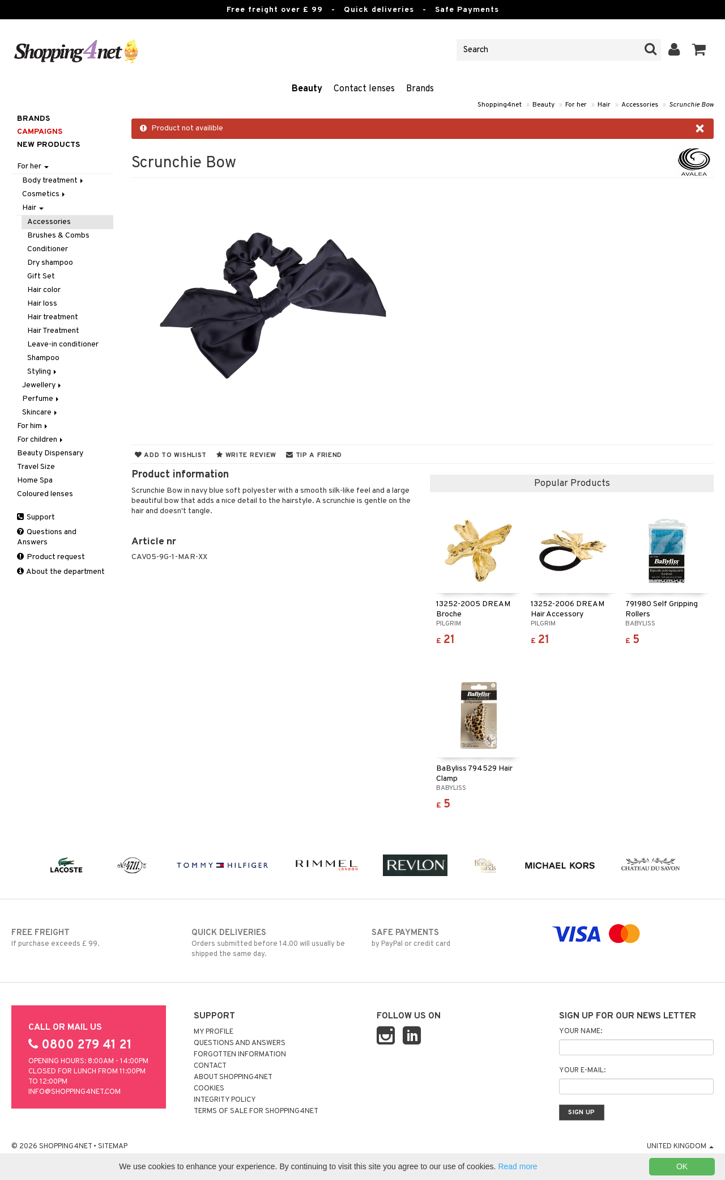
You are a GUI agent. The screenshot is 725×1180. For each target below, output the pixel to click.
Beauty (307, 89)
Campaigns (39, 132)
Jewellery (42, 385)
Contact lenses (364, 89)
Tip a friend (314, 455)
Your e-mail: (582, 1070)
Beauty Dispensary (50, 453)
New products (48, 145)
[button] (699, 50)
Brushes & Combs (58, 235)
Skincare (40, 412)
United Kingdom (680, 1146)
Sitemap (112, 1146)
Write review (246, 455)
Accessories (639, 104)
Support (36, 517)
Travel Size (36, 467)
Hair (604, 104)
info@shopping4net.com (74, 1092)
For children (41, 440)
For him (33, 426)
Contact (210, 1066)
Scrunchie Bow (691, 104)
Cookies (209, 1088)
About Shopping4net (233, 1077)
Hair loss (42, 303)
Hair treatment (52, 317)
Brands (420, 89)
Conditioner (47, 249)
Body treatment (53, 180)
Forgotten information (240, 1054)
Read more (517, 1166)
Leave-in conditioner (63, 344)
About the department (61, 572)
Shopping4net (499, 104)
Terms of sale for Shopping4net (256, 1111)
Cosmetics (44, 194)
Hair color (44, 290)
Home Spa (35, 480)
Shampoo (43, 358)
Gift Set (41, 276)
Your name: (580, 1031)
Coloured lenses (45, 494)
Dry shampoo (50, 263)
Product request (51, 557)
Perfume (41, 399)
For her (576, 104)
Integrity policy (225, 1100)
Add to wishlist (171, 455)
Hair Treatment (53, 331)
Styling (42, 372)
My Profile (213, 1032)
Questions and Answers (46, 537)
